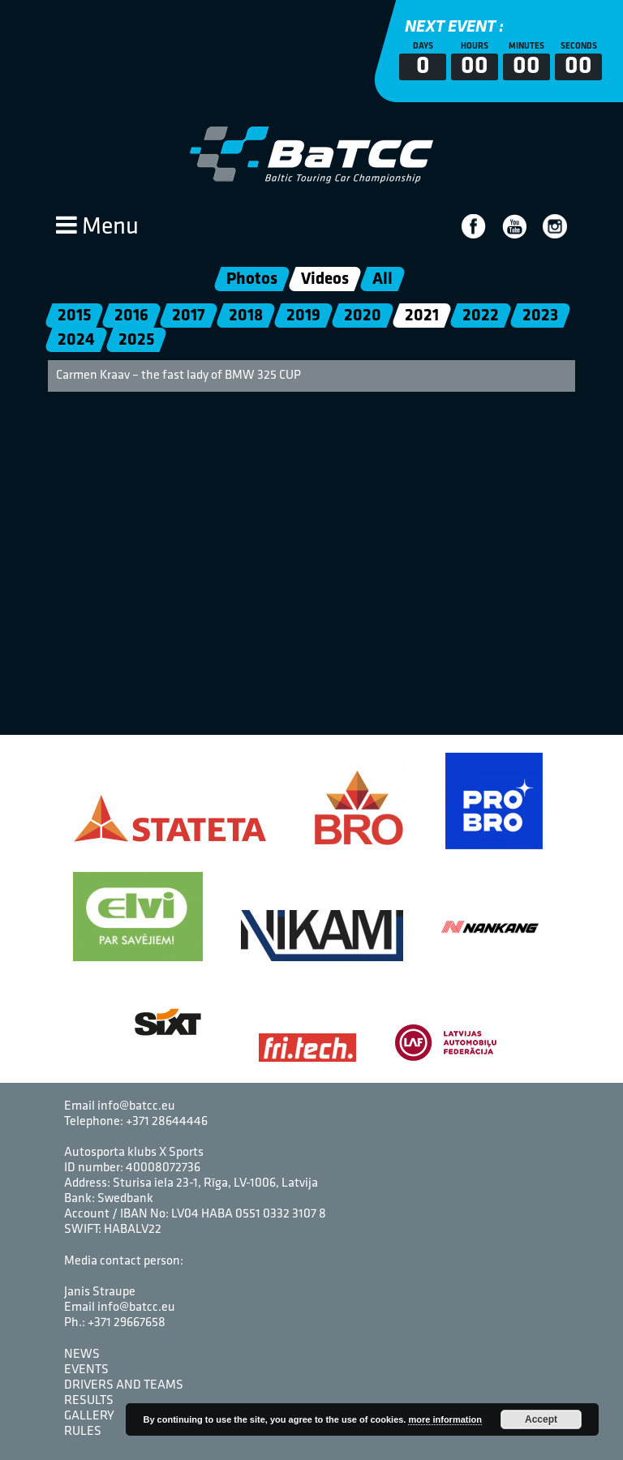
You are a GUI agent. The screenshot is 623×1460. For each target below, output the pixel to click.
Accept (541, 1419)
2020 (362, 315)
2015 (74, 315)
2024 (76, 340)
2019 (303, 315)
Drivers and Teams (123, 1385)
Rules (82, 1431)
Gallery (89, 1416)
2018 (246, 315)
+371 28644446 (167, 1121)
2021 (422, 315)
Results (89, 1400)
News (82, 1354)
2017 (188, 315)
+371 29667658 (126, 1322)
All (382, 279)
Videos (325, 279)
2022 (480, 315)
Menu (97, 227)
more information (444, 1419)
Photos (251, 279)
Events (86, 1369)
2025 (136, 340)
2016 (131, 315)
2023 (540, 315)
